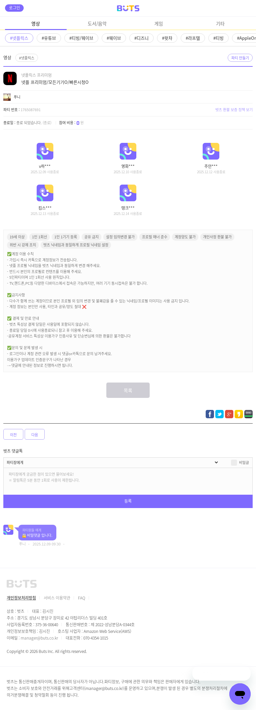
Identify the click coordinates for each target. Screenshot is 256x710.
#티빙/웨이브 (81, 38)
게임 (158, 23)
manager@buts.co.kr (39, 638)
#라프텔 (193, 38)
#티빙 (218, 38)
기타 (220, 23)
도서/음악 (97, 23)
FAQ (81, 598)
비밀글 (244, 462)
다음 (34, 434)
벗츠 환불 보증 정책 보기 (234, 109)
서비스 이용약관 (57, 598)
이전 (13, 434)
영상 (35, 23)
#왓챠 (167, 38)
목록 (128, 390)
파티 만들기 (240, 57)
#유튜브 (49, 38)
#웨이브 (114, 38)
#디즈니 (141, 38)
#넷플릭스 (19, 38)
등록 (128, 501)
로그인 (14, 7)
